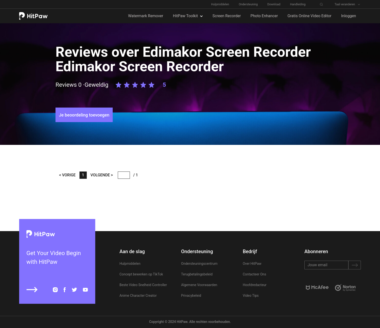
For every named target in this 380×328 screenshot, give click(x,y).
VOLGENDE (100, 175)
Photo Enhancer (264, 16)
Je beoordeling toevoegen (84, 114)
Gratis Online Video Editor (309, 16)
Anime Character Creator (138, 295)
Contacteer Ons (254, 274)
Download (273, 4)
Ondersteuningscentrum (199, 264)
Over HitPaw (252, 264)
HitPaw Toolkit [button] (186, 16)
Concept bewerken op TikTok (141, 274)
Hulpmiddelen (220, 4)
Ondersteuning (248, 4)
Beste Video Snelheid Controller (143, 285)
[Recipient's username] (332, 265)
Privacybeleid (191, 295)
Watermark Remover (145, 16)
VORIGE (68, 175)
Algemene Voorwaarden (199, 285)
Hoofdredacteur (255, 285)
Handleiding (298, 4)
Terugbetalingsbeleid (197, 274)
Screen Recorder (227, 16)
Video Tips (251, 295)
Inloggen (348, 16)
